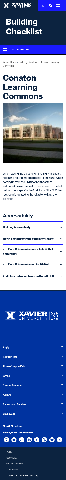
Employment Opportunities (18, 432)
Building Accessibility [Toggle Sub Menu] (32, 227)
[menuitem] (33, 347)
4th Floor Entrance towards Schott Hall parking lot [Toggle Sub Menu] (32, 251)
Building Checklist (24, 26)
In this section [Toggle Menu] (16, 50)
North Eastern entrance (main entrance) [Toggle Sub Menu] (32, 238)
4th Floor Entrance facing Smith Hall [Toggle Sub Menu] (32, 264)
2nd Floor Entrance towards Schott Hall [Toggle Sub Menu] (32, 276)
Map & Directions (12, 426)
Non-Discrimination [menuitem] (14, 464)
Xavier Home (10, 62)
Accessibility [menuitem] (11, 458)
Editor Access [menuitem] (12, 469)
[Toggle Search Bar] (51, 6)
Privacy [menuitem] (9, 452)
